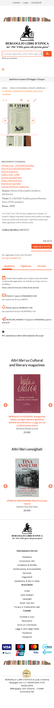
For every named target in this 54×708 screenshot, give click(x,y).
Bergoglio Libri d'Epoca (23, 688)
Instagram (27, 637)
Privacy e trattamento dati (27, 607)
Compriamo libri (27, 561)
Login (25, 2)
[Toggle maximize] (34, 100)
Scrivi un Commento (27, 625)
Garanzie (27, 573)
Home (4, 88)
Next (49, 404)
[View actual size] (21, 100)
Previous (4, 404)
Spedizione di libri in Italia (27, 581)
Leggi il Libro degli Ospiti (27, 629)
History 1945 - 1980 (10, 174)
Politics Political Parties (11, 180)
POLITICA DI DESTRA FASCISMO (16, 168)
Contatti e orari (27, 617)
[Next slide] (32, 120)
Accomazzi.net (27, 692)
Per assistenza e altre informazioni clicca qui (22, 335)
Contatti (16, 2)
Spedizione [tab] (8, 266)
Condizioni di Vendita (27, 565)
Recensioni (27, 621)
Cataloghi (27, 599)
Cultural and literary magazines (15, 186)
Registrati (16, 258)
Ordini (27, 591)
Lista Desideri (27, 595)
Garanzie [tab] (41, 266)
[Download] (28, 100)
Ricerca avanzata (9, 58)
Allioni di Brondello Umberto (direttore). (28, 88)
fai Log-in (6, 258)
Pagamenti (27, 577)
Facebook (27, 633)
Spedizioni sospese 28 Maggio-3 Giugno (27, 79)
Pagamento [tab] (25, 266)
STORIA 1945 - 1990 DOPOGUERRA (17, 165)
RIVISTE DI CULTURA (11, 183)
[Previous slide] (5, 120)
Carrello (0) (36, 2)
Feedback (27, 557)
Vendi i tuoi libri (27, 603)
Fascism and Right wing (11, 177)
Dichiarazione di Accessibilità (27, 569)
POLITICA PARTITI (9, 171)
